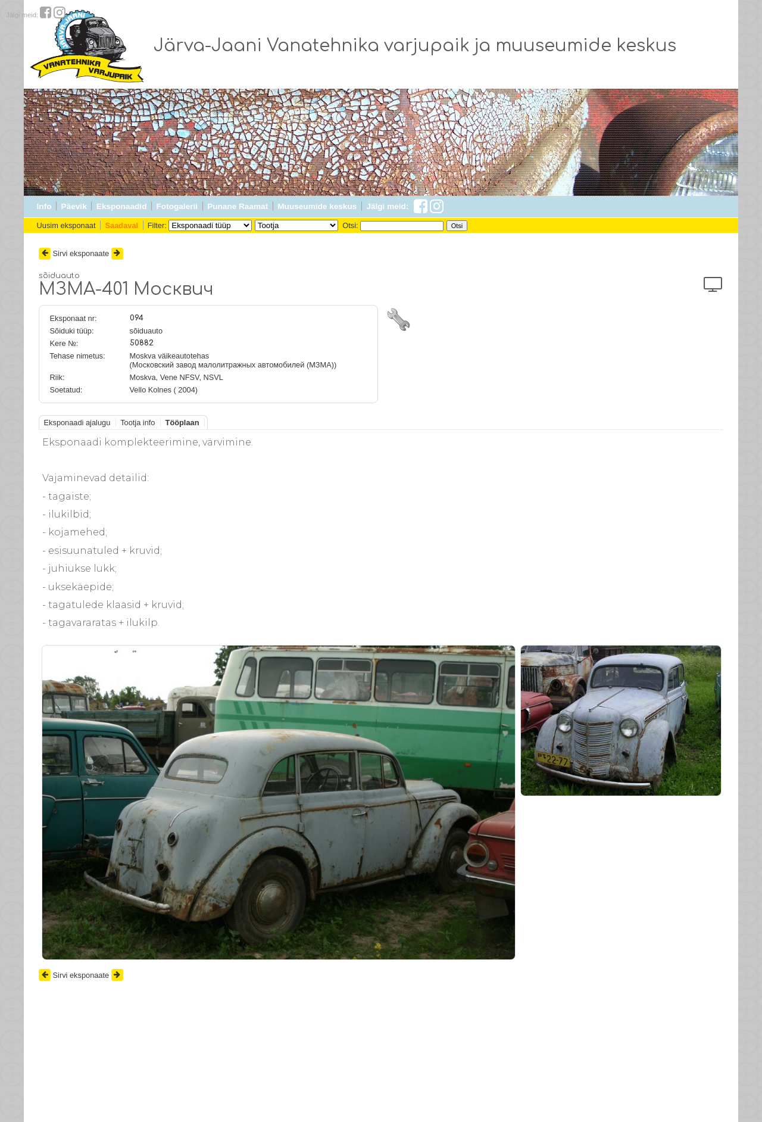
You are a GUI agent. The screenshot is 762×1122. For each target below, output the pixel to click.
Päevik (74, 206)
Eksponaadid (121, 206)
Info (44, 206)
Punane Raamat (237, 206)
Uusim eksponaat (66, 225)
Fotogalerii (177, 206)
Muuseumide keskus (317, 206)
